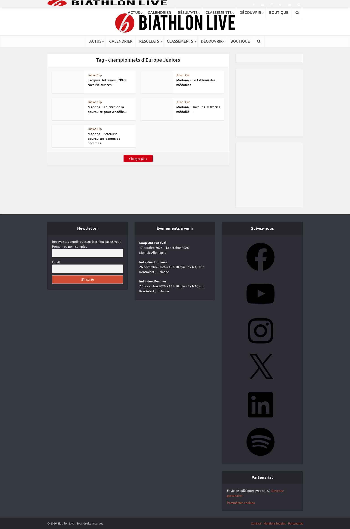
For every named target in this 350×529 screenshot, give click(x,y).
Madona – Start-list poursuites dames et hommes (104, 138)
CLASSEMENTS (180, 41)
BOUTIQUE (240, 41)
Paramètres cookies (241, 503)
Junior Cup (95, 75)
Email (56, 262)
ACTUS (95, 41)
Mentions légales (274, 523)
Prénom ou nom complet (69, 246)
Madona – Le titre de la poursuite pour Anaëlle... (107, 109)
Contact (256, 523)
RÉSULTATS (149, 41)
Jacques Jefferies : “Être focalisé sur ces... (107, 82)
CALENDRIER (121, 41)
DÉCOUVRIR (212, 41)
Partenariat (295, 523)
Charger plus (138, 158)
